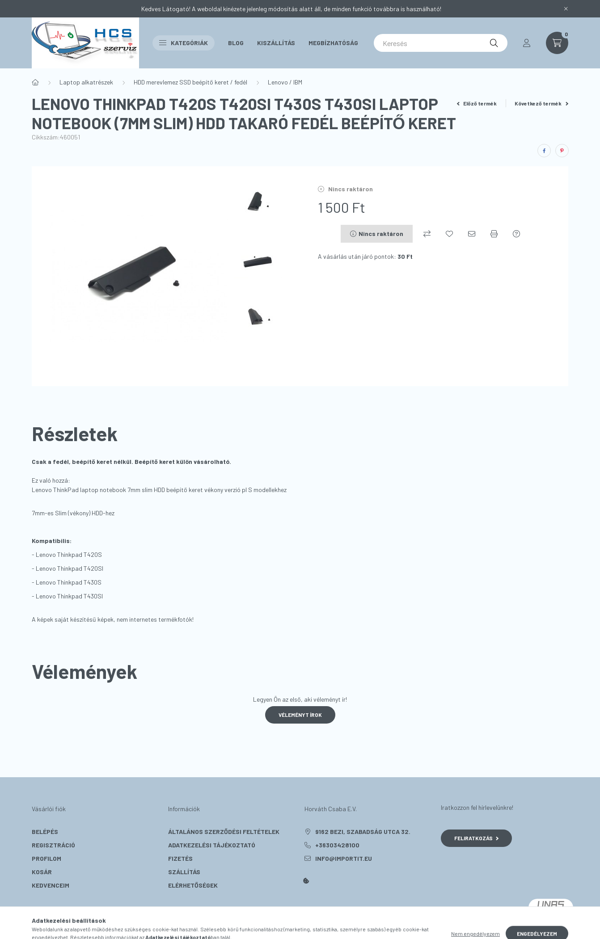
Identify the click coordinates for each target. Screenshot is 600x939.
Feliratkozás (476, 838)
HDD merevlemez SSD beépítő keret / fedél (190, 82)
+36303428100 (337, 845)
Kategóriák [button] (183, 42)
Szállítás (184, 872)
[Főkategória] (35, 82)
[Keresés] (440, 43)
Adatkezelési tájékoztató (211, 845)
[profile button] (526, 43)
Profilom (46, 858)
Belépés (45, 831)
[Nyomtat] (494, 234)
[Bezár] (566, 9)
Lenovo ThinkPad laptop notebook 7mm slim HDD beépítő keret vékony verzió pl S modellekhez (159, 489)
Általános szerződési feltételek (223, 831)
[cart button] (557, 43)
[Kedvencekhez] (449, 234)
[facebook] (544, 150)
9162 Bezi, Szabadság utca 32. (362, 831)
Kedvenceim (50, 885)
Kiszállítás (276, 42)
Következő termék (541, 103)
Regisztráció (53, 845)
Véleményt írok (300, 715)
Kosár (42, 872)
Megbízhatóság (333, 42)
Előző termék (477, 103)
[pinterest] (562, 150)
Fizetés (180, 858)
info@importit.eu (343, 858)
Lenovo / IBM (285, 82)
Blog (236, 42)
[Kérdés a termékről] (516, 234)
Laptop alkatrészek (86, 82)
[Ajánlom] (472, 234)
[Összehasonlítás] (427, 234)
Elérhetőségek (193, 885)
